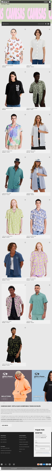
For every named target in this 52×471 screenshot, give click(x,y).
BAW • (2, 4)
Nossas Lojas (22, 449)
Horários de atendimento (6, 450)
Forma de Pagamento (23, 444)
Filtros (13, 468)
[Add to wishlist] (25, 29)
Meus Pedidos (3, 439)
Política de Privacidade (24, 446)
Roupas (4, 4)
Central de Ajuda (22, 437)
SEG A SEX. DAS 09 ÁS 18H (5, 452)
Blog (20, 451)
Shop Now (5, 399)
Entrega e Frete (22, 439)
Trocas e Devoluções (23, 442)
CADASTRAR (42, 448)
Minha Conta (3, 437)
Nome (36, 440)
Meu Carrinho (3, 442)
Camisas (8, 4)
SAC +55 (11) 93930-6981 (5, 448)
